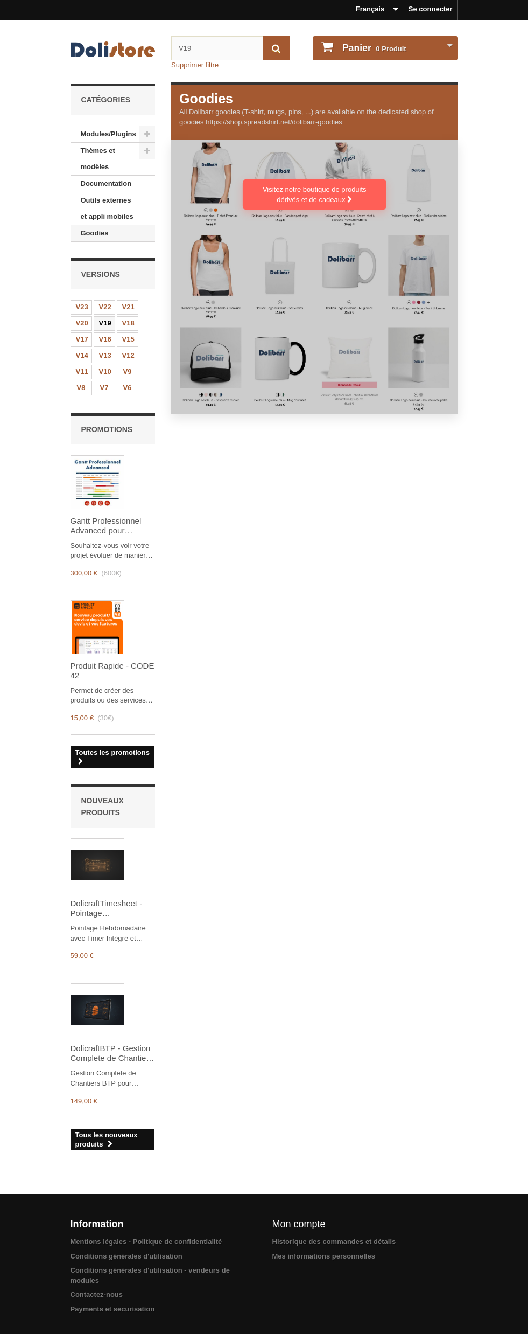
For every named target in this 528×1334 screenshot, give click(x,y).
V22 (105, 307)
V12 (128, 355)
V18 (128, 323)
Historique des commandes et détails (334, 1242)
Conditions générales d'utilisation (126, 1256)
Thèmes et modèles (98, 159)
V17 (82, 339)
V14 (82, 355)
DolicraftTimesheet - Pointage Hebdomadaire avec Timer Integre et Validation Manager (107, 908)
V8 (81, 388)
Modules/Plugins (108, 134)
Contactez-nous (97, 1294)
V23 (82, 307)
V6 (127, 388)
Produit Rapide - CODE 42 (112, 670)
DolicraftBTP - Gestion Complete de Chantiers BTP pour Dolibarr (112, 1053)
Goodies (95, 233)
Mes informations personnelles (323, 1256)
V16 (105, 339)
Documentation (106, 183)
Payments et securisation (113, 1309)
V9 (127, 371)
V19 (105, 323)
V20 (82, 323)
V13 (105, 355)
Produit (373, 48)
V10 (105, 371)
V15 (128, 339)
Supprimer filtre (195, 65)
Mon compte (299, 1224)
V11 (82, 371)
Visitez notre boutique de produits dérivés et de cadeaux (315, 194)
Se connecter (431, 9)
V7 (104, 388)
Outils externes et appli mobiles (107, 208)
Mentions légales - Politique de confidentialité (146, 1242)
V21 (128, 307)
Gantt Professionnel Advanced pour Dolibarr (106, 526)
